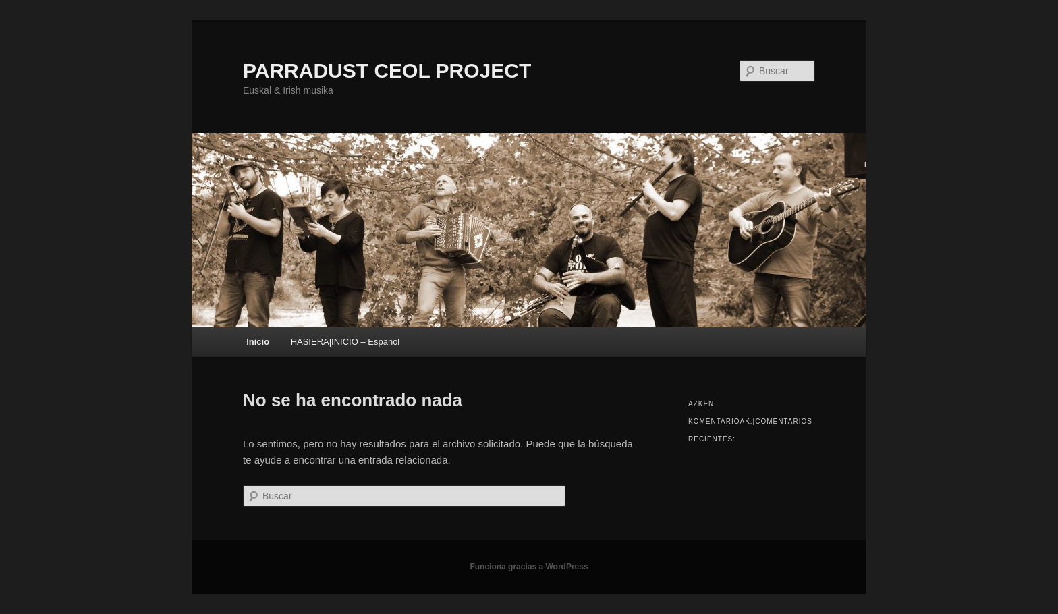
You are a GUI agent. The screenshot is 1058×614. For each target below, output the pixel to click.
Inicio (257, 342)
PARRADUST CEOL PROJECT (387, 70)
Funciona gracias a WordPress (529, 566)
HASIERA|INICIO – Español (345, 342)
